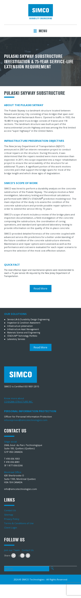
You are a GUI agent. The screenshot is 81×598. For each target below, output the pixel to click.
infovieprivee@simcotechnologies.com (25, 420)
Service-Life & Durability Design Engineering (28, 319)
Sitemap (8, 514)
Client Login (10, 527)
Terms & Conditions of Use (19, 523)
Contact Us (10, 510)
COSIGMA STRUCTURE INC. (18, 401)
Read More (40, 288)
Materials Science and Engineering (23, 332)
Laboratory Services (16, 339)
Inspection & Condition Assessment (23, 322)
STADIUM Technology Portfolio (22, 335)
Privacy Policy (11, 518)
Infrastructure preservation (20, 326)
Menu (40, 31)
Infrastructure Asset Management (23, 329)
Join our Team (12, 550)
